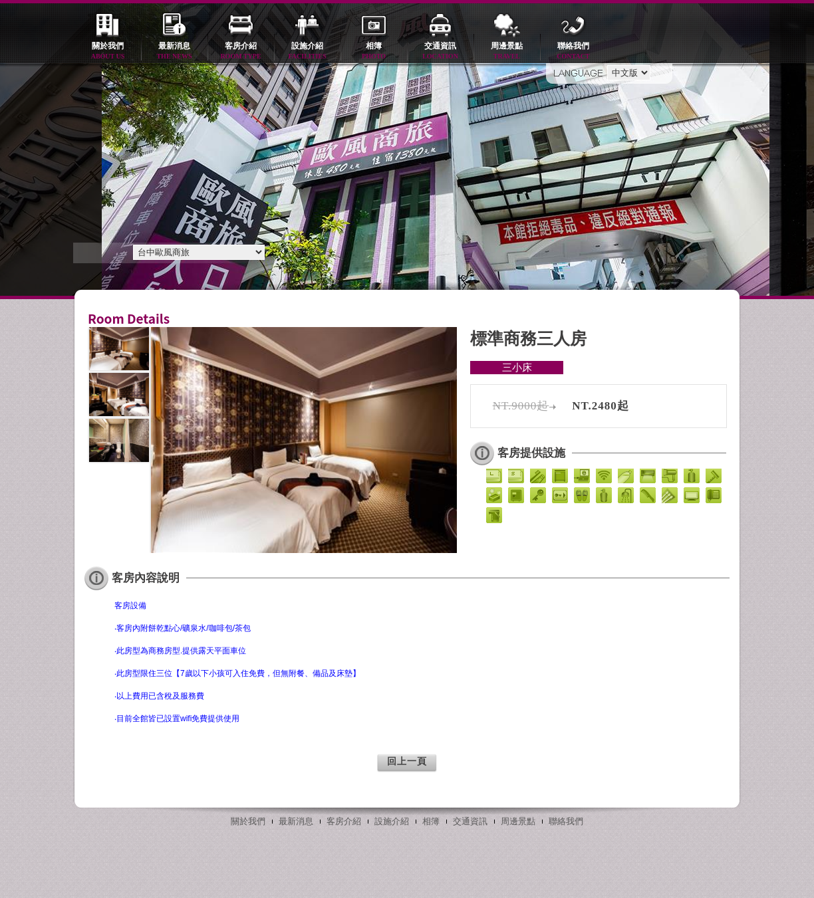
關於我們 (107, 51)
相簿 (373, 51)
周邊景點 (507, 51)
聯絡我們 (573, 51)
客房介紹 (240, 51)
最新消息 (174, 51)
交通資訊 (440, 51)
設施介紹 (307, 51)
